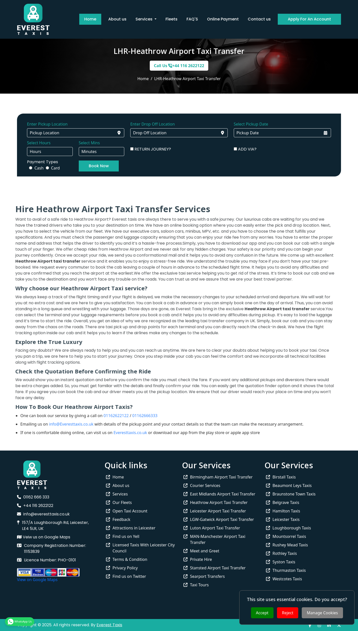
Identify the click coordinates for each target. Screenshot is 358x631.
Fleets (172, 19)
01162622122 (105, 415)
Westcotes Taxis (284, 579)
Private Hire (198, 559)
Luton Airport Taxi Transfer (212, 528)
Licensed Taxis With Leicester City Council (140, 548)
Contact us (259, 19)
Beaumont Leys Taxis (289, 485)
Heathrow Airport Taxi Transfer (216, 502)
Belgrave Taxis (282, 502)
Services (117, 494)
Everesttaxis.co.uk (119, 432)
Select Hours (38, 143)
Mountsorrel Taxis (286, 536)
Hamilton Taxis (283, 511)
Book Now (99, 166)
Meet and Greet (201, 551)
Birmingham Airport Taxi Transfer (218, 477)
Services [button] (145, 19)
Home (90, 19)
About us (117, 19)
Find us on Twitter (126, 576)
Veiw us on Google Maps (43, 537)
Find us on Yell (122, 536)
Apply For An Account (309, 19)
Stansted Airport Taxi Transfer (215, 568)
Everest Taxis (109, 625)
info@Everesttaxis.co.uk (60, 424)
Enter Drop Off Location (152, 124)
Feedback (118, 519)
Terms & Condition (126, 559)
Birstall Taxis (281, 477)
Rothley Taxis (281, 553)
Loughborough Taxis (288, 528)
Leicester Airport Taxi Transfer (215, 511)
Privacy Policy (122, 568)
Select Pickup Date (251, 124)
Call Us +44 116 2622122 (179, 65)
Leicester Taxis (283, 519)
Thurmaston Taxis (286, 570)
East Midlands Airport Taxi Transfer (219, 494)
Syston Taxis (280, 562)
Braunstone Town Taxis (291, 494)
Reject (288, 613)
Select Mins (89, 143)
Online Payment (223, 19)
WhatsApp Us (20, 620)
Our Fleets (119, 502)
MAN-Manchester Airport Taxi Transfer (214, 539)
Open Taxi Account (127, 511)
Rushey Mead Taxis (287, 545)
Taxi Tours (196, 585)
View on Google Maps (37, 579)
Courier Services (202, 485)
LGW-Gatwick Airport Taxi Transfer (219, 519)
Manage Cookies (322, 613)
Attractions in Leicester (131, 528)
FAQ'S (192, 19)
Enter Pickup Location (47, 124)
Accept (262, 613)
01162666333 (134, 415)
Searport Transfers (204, 576)
